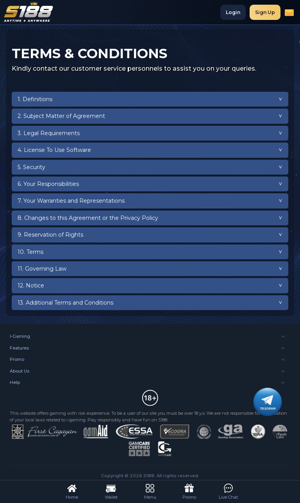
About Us (19, 371)
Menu (150, 491)
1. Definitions (35, 99)
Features (19, 348)
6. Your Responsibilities (48, 183)
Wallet (111, 491)
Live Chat (228, 491)
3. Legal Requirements (49, 133)
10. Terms (30, 251)
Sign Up (265, 12)
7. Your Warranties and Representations (71, 200)
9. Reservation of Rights (50, 234)
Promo (17, 359)
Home (72, 491)
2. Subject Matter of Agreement (61, 116)
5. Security (31, 167)
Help (15, 382)
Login (233, 12)
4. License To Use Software (54, 149)
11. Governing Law (42, 268)
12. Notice (31, 285)
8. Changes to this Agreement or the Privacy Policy (88, 217)
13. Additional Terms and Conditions (65, 302)
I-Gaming (20, 336)
